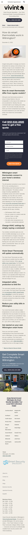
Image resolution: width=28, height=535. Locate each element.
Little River (17, 438)
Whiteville (7, 438)
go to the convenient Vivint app (15, 203)
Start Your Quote (14, 163)
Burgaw (7, 424)
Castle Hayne (8, 418)
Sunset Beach (8, 432)
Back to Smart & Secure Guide (11, 348)
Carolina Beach (9, 410)
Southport (7, 415)
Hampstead (17, 421)
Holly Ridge (17, 427)
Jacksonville (18, 441)
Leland (16, 415)
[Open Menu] (2, 2)
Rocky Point (8, 421)
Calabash (7, 435)
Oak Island (17, 418)
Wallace (16, 435)
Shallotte (17, 424)
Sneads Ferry (18, 432)
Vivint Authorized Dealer (9, 519)
